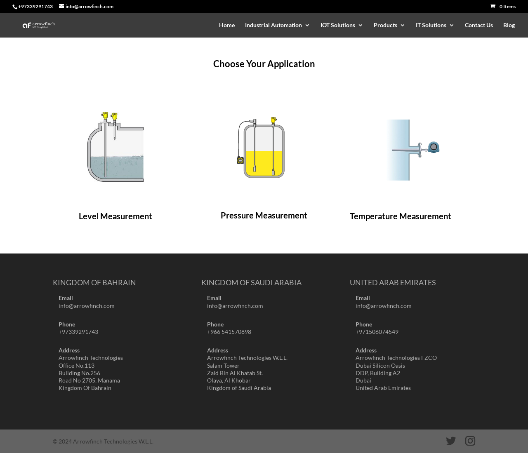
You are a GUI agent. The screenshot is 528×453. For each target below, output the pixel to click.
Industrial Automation (273, 25)
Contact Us (479, 25)
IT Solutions (431, 25)
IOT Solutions (338, 25)
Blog (509, 25)
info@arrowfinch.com (87, 305)
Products (385, 25)
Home (227, 25)
